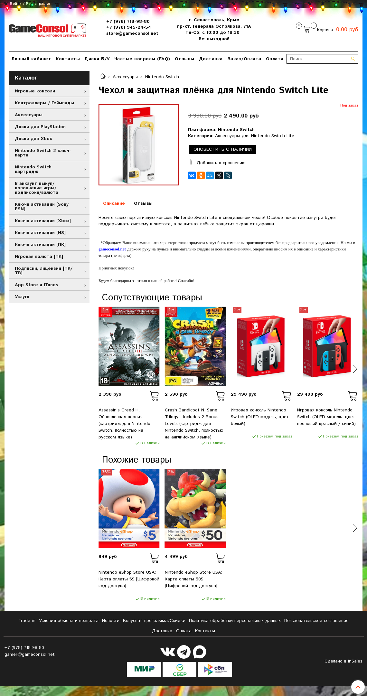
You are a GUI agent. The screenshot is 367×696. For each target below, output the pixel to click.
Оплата (275, 59)
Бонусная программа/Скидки (154, 620)
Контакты (68, 59)
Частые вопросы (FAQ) (142, 59)
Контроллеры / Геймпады (44, 103)
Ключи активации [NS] (40, 233)
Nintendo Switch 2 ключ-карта (43, 152)
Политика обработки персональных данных (235, 620)
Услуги (22, 297)
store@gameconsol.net (132, 33)
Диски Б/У (97, 59)
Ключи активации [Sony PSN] (42, 206)
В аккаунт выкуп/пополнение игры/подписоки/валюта (36, 188)
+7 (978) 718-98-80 (128, 21)
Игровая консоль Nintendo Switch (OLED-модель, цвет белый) (260, 417)
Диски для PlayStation (40, 127)
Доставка (211, 59)
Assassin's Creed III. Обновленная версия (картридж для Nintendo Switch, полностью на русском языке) (124, 423)
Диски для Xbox (33, 139)
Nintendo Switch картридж (33, 169)
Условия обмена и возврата (69, 620)
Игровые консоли (35, 91)
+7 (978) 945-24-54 (128, 27)
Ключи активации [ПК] (40, 244)
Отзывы (184, 59)
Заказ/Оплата (244, 59)
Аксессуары (125, 77)
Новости (110, 620)
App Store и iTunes (36, 285)
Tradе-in (26, 620)
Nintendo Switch (162, 77)
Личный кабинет (31, 59)
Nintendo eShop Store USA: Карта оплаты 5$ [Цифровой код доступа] (129, 579)
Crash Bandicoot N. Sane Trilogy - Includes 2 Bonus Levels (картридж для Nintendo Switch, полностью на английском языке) (194, 423)
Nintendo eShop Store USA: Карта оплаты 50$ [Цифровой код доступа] (193, 579)
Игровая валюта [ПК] (39, 256)
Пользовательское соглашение (316, 620)
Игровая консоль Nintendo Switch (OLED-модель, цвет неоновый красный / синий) (326, 417)
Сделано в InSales (343, 661)
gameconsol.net (112, 249)
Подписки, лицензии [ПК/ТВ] (43, 270)
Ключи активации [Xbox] (43, 221)
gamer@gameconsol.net (30, 654)
